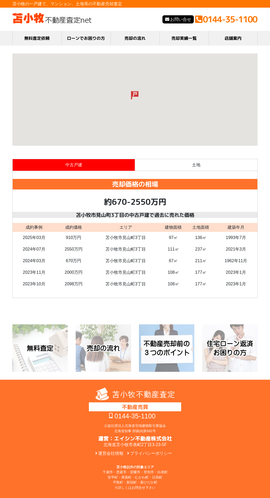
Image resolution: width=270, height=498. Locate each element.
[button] (135, 95)
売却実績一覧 (184, 38)
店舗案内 (233, 38)
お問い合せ (180, 19)
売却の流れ (135, 38)
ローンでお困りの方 (86, 38)
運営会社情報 (110, 453)
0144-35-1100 (135, 416)
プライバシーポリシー (151, 453)
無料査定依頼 (37, 38)
